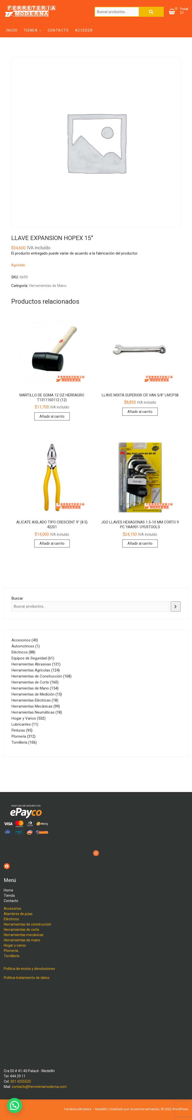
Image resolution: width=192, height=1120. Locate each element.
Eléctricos (11, 919)
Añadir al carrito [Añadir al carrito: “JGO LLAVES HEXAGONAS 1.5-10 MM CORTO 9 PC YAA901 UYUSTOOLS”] (140, 543)
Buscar (151, 12)
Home (8, 890)
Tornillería (11, 956)
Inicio (12, 30)
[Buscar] (175, 606)
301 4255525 (20, 1081)
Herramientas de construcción (27, 924)
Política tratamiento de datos (27, 978)
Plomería (11, 951)
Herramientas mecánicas (24, 935)
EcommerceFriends (145, 1109)
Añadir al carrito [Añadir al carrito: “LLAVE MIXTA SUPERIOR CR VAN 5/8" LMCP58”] (140, 412)
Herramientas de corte (21, 930)
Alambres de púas (18, 914)
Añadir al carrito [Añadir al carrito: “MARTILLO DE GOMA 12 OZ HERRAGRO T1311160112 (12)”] (52, 416)
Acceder (84, 30)
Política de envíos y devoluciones (29, 969)
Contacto (58, 30)
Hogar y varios (15, 945)
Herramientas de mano (22, 940)
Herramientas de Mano (47, 285)
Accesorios (12, 909)
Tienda (31, 30)
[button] (14, 1105)
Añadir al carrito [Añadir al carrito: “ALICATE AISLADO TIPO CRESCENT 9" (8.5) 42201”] (52, 543)
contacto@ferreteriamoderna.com (39, 1087)
